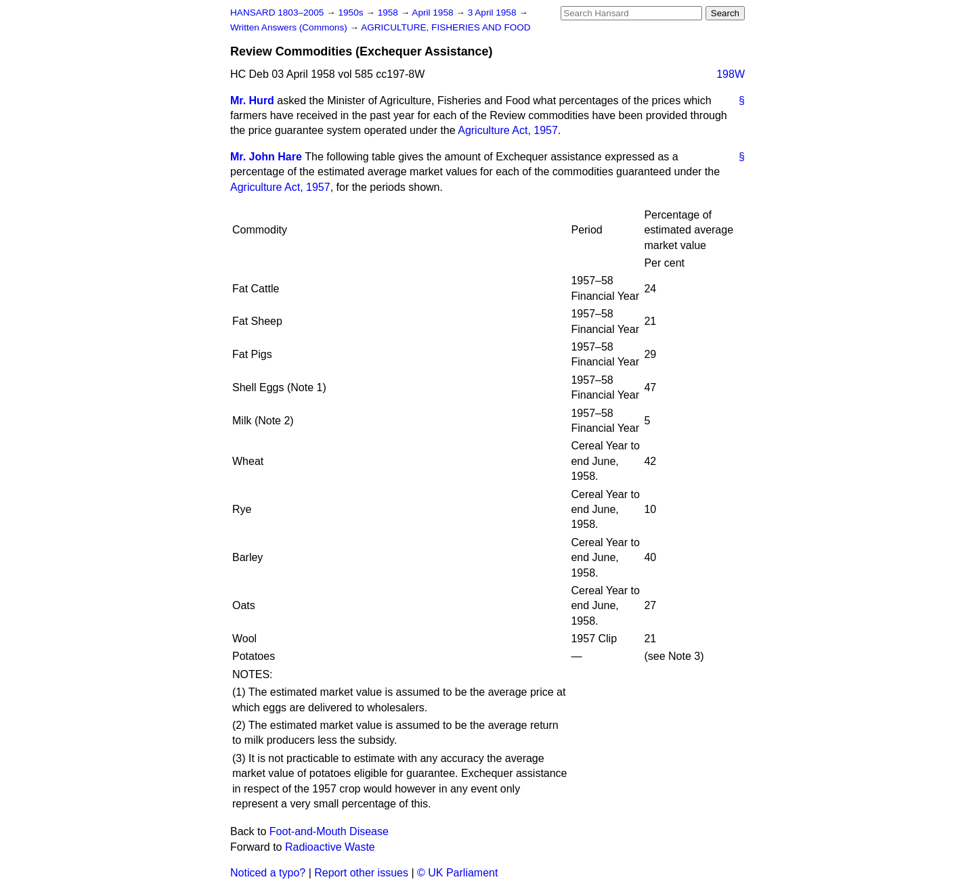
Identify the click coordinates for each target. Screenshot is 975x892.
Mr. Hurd (252, 100)
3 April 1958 (493, 12)
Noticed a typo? (267, 872)
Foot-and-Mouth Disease (329, 831)
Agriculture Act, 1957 (508, 130)
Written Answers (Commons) (290, 27)
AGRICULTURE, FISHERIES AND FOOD (446, 27)
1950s (352, 12)
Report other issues (361, 872)
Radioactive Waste (330, 847)
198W (730, 74)
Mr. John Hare (266, 156)
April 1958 (434, 12)
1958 (389, 12)
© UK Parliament (457, 872)
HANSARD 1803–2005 (277, 12)
